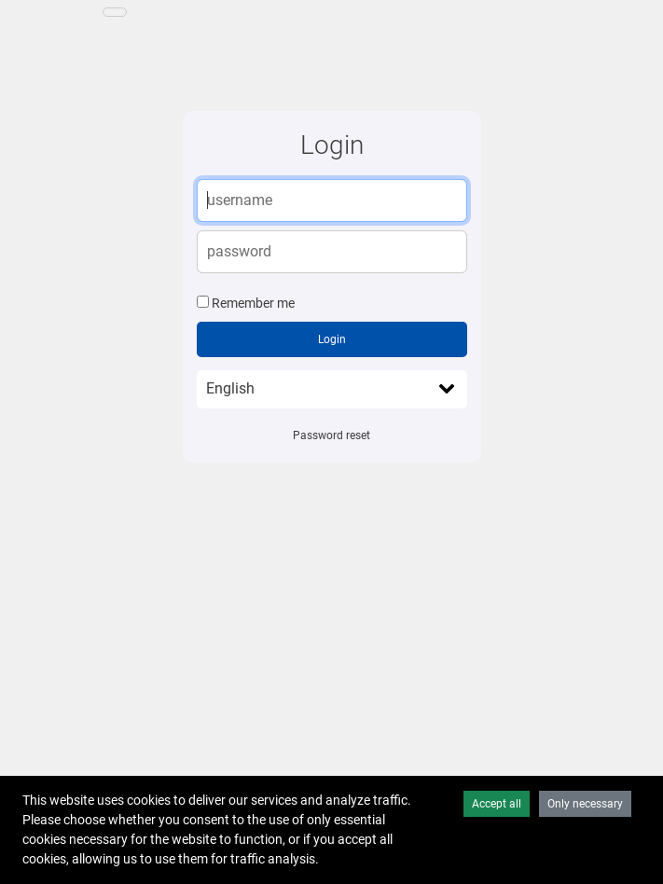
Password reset (331, 435)
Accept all (496, 803)
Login (332, 339)
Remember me (253, 303)
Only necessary (585, 803)
